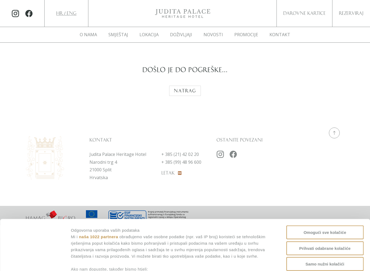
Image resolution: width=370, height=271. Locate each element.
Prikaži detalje (280, 260)
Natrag (185, 90)
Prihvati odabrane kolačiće (325, 203)
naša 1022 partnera (98, 191)
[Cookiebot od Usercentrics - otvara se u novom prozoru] (35, 260)
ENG (71, 13)
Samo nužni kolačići (324, 219)
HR (60, 13)
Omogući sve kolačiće (325, 187)
